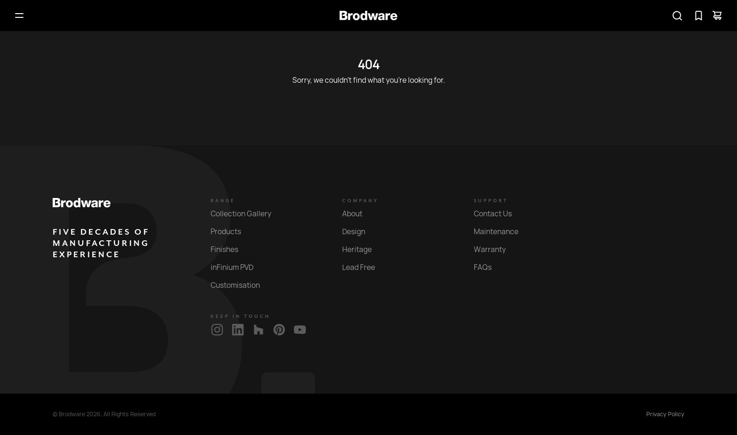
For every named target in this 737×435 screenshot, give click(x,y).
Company (360, 201)
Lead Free (364, 267)
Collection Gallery (246, 214)
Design (359, 232)
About (357, 214)
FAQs (488, 267)
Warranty (495, 249)
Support (491, 201)
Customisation (241, 285)
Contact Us (498, 214)
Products (231, 232)
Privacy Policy (665, 414)
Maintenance (501, 232)
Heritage (362, 249)
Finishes (230, 249)
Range (223, 201)
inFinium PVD (237, 267)
